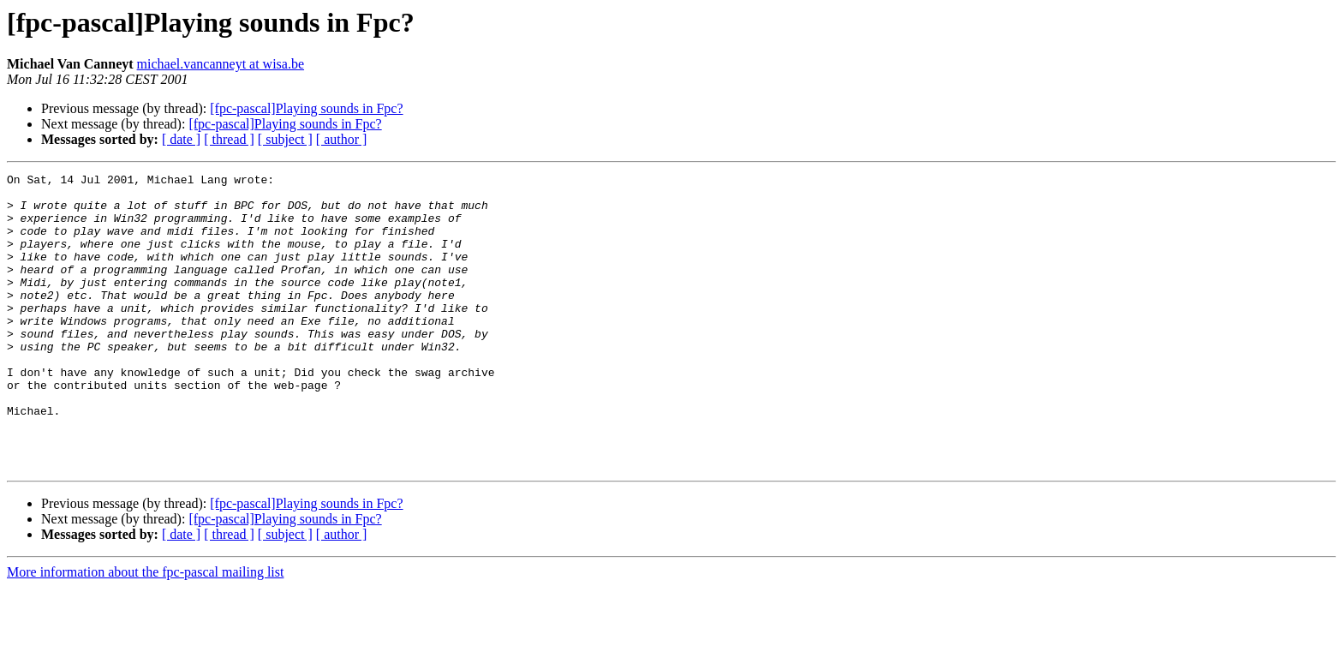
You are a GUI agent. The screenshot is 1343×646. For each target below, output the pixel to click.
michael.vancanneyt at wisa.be (220, 64)
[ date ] (181, 139)
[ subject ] (285, 139)
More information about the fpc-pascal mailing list (145, 631)
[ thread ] (229, 139)
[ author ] (341, 139)
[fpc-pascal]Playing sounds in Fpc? (306, 108)
